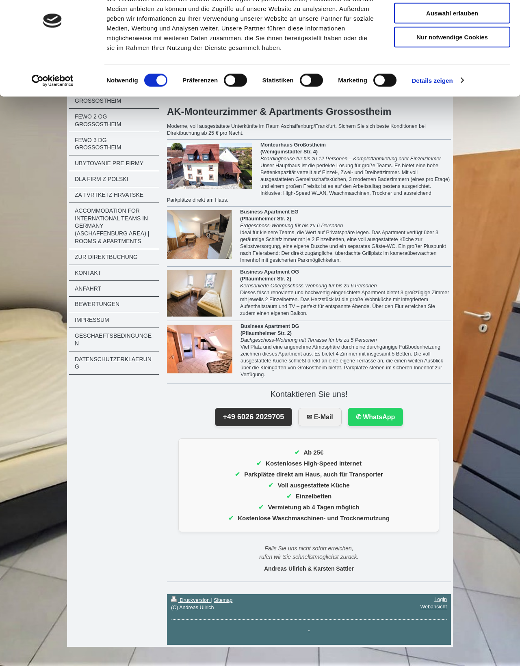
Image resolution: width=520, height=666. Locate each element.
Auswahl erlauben (452, 44)
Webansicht (433, 607)
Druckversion (191, 600)
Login (440, 599)
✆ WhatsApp (375, 417)
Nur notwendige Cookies (452, 67)
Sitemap (223, 600)
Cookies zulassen (452, 20)
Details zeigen (432, 111)
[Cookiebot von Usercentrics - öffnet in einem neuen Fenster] (52, 111)
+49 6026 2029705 (253, 417)
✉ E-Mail (320, 417)
